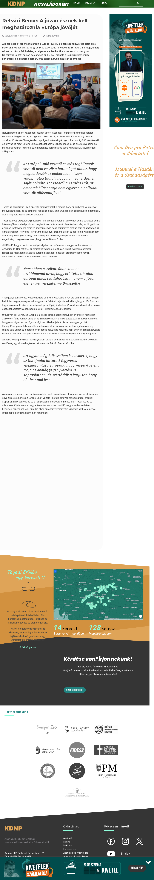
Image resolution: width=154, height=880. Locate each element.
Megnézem (137, 868)
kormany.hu (48, 743)
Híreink (66, 841)
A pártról (67, 838)
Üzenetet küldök (74, 689)
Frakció (90, 3)
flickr (121, 851)
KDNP (76, 3)
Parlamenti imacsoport (77, 785)
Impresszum (69, 849)
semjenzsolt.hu (48, 723)
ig (120, 839)
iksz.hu (106, 723)
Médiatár (67, 845)
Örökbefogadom (28, 647)
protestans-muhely (106, 764)
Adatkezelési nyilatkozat (75, 852)
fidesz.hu (77, 743)
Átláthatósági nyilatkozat (75, 856)
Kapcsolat (97, 9)
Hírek (103, 3)
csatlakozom (135, 186)
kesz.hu (48, 764)
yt (106, 851)
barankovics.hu (77, 723)
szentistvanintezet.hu (77, 764)
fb (106, 839)
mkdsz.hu (106, 743)
